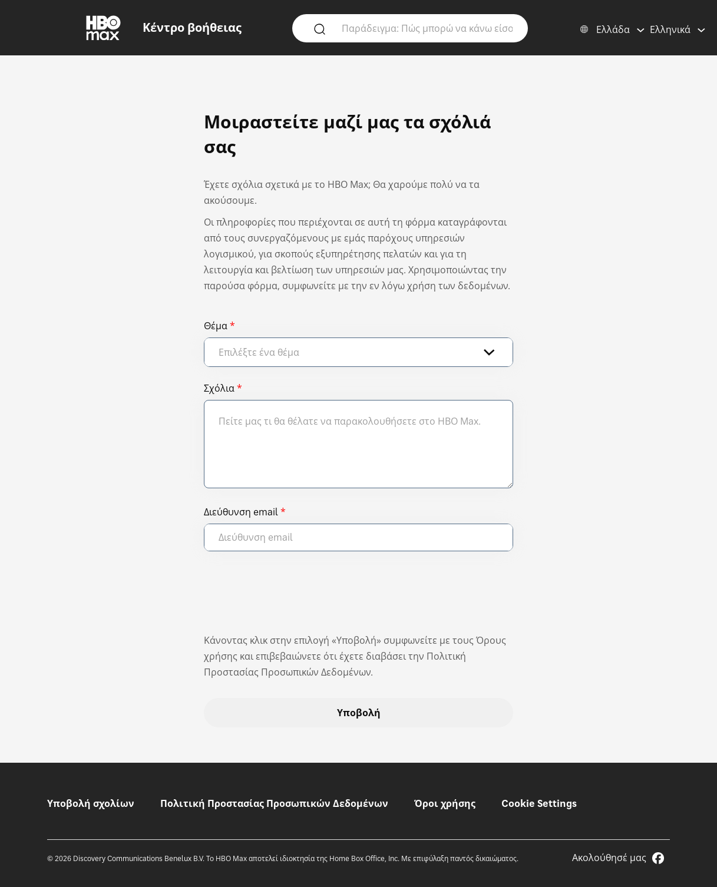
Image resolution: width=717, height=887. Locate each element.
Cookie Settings (539, 803)
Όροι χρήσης (444, 803)
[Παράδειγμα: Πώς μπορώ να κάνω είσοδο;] (427, 27)
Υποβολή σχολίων (90, 803)
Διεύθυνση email (241, 511)
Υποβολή (359, 712)
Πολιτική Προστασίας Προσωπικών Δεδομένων (274, 803)
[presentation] (293, 598)
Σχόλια (219, 388)
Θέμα (215, 325)
